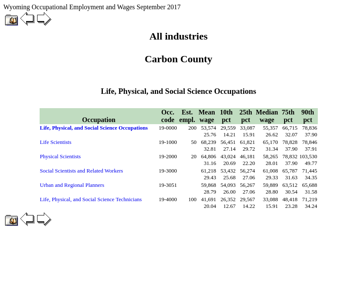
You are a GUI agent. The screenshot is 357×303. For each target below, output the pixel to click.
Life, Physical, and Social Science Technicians (91, 199)
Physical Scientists (60, 156)
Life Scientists (56, 142)
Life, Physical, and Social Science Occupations (94, 128)
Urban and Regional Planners (72, 185)
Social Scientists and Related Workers (81, 170)
